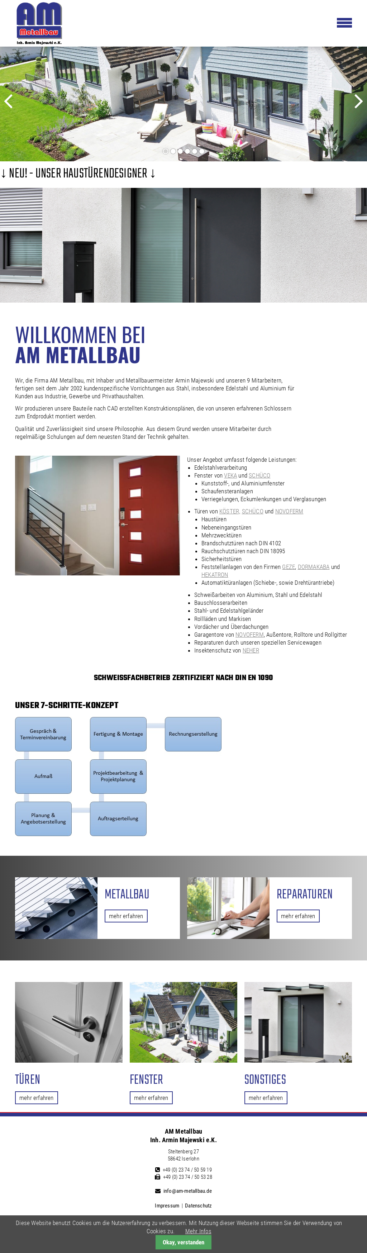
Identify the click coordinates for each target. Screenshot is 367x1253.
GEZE (288, 566)
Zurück (17, 107)
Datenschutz (198, 1205)
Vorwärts (347, 107)
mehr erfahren (126, 916)
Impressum (167, 1205)
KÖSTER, (229, 511)
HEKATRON (214, 574)
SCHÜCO (259, 475)
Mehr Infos (198, 1231)
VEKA (230, 475)
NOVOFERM (289, 511)
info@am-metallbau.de (187, 1191)
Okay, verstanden (183, 1242)
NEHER (251, 650)
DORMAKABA (314, 566)
